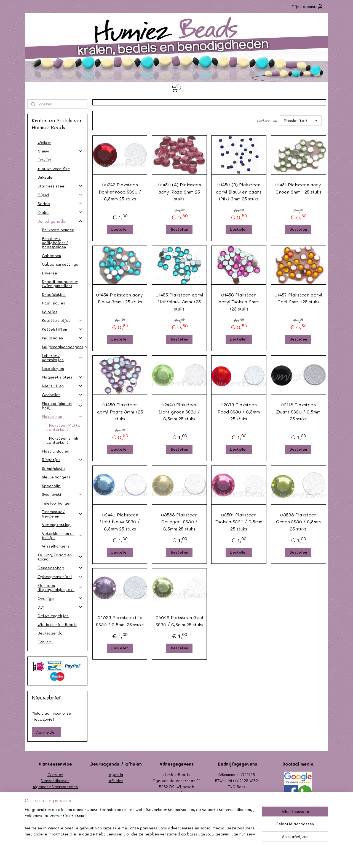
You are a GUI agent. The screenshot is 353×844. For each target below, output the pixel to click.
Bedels (60, 203)
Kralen (60, 212)
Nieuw (60, 151)
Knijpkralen (62, 338)
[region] (140, 822)
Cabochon (51, 255)
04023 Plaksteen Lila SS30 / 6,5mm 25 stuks (120, 620)
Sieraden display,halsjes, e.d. (60, 587)
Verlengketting (56, 524)
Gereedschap (60, 567)
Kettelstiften (62, 329)
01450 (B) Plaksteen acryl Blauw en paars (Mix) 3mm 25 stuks (238, 192)
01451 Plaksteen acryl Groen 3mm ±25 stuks (298, 188)
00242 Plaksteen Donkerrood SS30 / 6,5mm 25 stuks (119, 192)
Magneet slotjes (62, 377)
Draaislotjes (54, 294)
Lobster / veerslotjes (62, 357)
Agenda (116, 774)
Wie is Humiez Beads (57, 624)
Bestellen (120, 229)
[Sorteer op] (300, 120)
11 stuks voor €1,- (54, 168)
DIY (60, 607)
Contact (45, 641)
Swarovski (62, 494)
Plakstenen (62, 416)
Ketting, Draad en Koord (60, 557)
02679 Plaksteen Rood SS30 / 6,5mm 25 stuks (239, 411)
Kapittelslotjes (62, 320)
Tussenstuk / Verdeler (62, 513)
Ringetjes (62, 459)
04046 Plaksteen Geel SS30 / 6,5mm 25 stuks (179, 620)
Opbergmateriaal (60, 576)
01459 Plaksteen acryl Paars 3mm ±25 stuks (120, 411)
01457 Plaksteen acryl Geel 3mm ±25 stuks (298, 298)
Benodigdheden (60, 221)
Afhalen (116, 780)
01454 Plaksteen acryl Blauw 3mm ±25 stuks (120, 298)
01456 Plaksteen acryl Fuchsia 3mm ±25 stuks (239, 302)
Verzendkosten (55, 780)
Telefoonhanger (56, 503)
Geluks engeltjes (53, 615)
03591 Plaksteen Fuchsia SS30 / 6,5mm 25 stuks (238, 522)
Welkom (44, 142)
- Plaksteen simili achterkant (62, 440)
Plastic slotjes (55, 451)
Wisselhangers (55, 546)
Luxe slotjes (53, 368)
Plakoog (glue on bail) (62, 405)
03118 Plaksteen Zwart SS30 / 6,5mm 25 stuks (298, 411)
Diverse (49, 273)
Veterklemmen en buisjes (62, 535)
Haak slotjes (53, 303)
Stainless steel (60, 186)
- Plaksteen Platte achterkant (63, 427)
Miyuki (60, 194)
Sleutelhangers (56, 477)
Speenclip (51, 485)
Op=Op (44, 159)
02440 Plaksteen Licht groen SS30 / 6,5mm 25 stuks (179, 411)
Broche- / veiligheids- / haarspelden (55, 243)
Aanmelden (46, 732)
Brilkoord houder (58, 229)
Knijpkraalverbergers (64, 346)
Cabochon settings (60, 264)
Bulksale (45, 177)
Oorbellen (62, 394)
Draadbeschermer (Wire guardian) (60, 283)
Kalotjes (49, 311)
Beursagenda (50, 633)
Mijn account (307, 6)
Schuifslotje (53, 468)
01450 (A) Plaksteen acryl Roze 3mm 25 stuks (179, 192)
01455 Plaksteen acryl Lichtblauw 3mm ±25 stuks (179, 302)
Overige (60, 598)
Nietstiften (62, 385)
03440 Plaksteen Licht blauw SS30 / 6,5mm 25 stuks (120, 522)
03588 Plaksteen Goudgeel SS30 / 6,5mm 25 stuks (179, 522)
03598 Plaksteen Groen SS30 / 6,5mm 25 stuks (298, 522)
